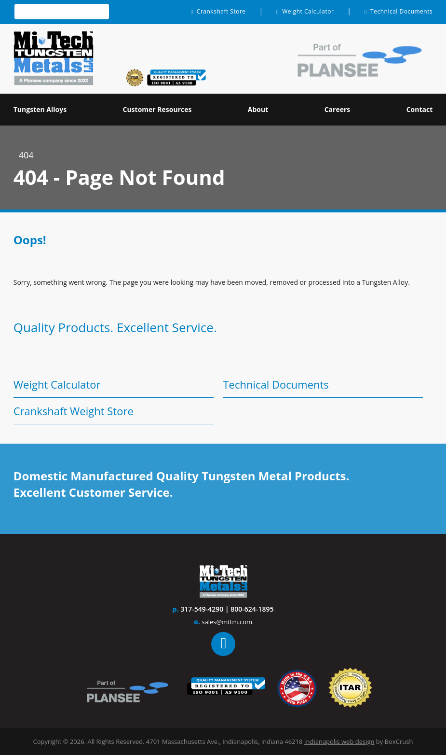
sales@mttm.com (227, 621)
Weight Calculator (57, 384)
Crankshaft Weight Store (74, 411)
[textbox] (61, 11)
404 (26, 155)
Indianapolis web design (339, 741)
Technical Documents (276, 384)
